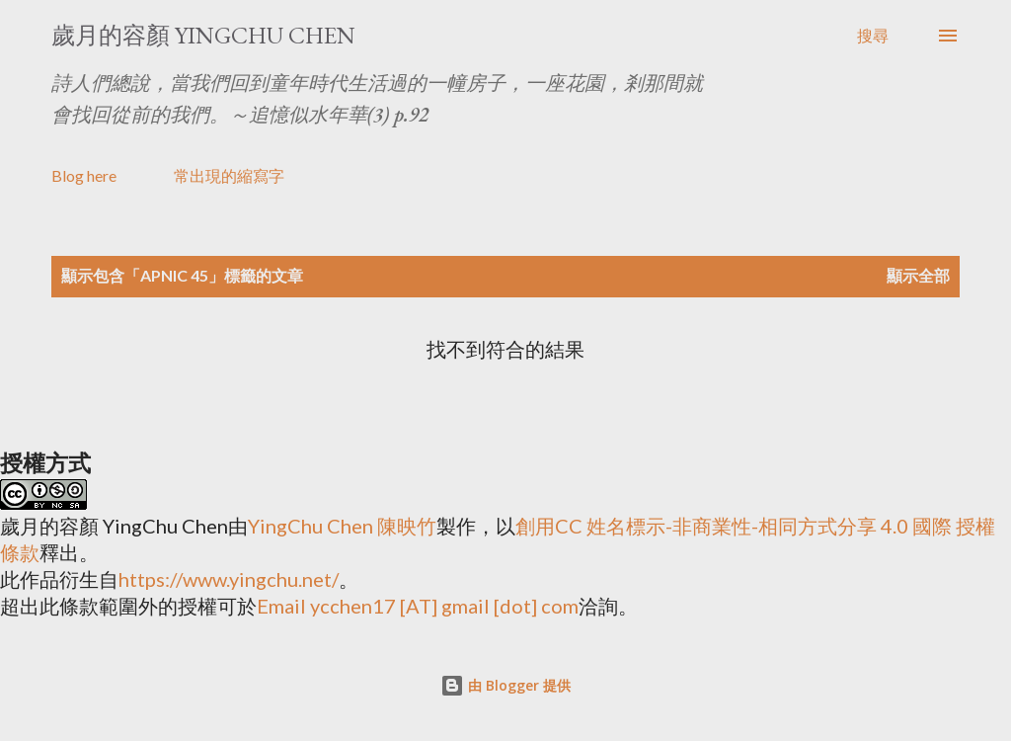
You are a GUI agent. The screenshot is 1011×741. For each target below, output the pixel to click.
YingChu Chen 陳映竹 (342, 525)
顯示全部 (918, 275)
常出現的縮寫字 (229, 175)
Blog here (84, 175)
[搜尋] (873, 35)
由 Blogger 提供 (505, 685)
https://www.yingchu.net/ (228, 579)
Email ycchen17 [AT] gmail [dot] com (418, 606)
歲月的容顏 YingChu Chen (203, 35)
